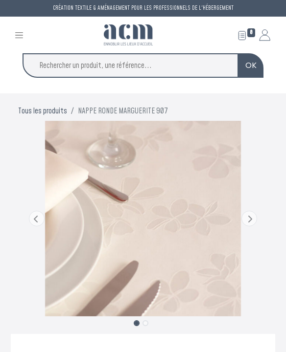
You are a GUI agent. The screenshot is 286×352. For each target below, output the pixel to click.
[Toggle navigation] (19, 34)
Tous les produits (42, 111)
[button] (37, 218)
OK (251, 65)
